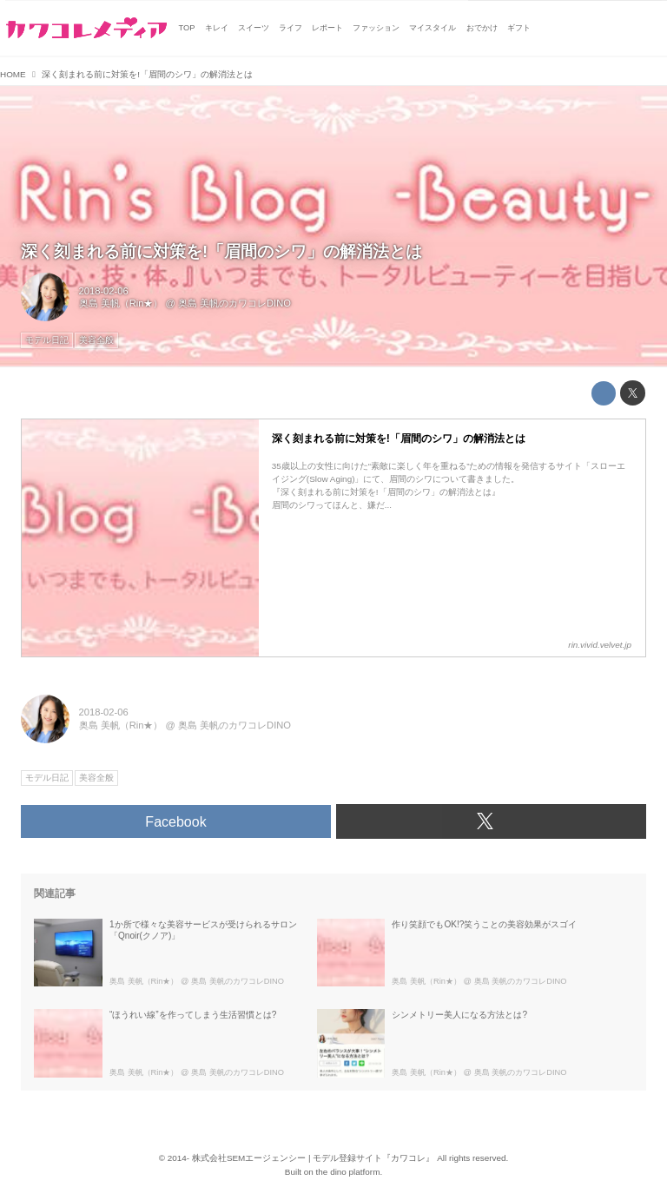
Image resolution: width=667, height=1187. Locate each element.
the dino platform (348, 1172)
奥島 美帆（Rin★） (121, 303)
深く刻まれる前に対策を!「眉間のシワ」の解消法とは (221, 251)
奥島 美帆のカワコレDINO (234, 303)
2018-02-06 (104, 291)
